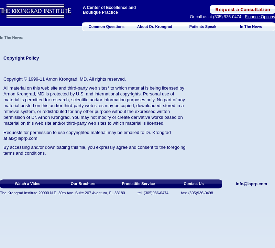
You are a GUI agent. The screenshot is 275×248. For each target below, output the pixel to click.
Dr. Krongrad (158, 132)
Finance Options (260, 16)
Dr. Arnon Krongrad (50, 117)
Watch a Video (28, 184)
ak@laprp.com (22, 138)
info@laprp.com (251, 184)
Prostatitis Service (138, 184)
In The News (251, 26)
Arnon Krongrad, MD (66, 79)
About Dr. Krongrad (154, 26)
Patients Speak (202, 26)
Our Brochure (83, 184)
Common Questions (107, 26)
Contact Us (194, 184)
